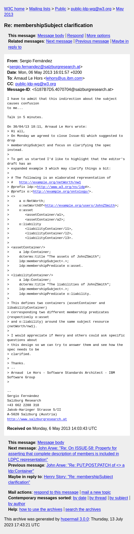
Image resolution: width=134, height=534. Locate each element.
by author (16, 504)
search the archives (83, 509)
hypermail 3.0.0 (74, 519)
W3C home (14, 9)
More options (98, 35)
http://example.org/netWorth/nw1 (50, 182)
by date (79, 498)
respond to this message (56, 492)
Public (60, 9)
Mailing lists (39, 9)
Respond (75, 35)
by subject (118, 498)
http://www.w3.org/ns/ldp (61, 187)
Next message (59, 41)
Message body (51, 35)
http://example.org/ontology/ (61, 191)
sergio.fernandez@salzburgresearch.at (44, 67)
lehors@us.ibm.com (64, 78)
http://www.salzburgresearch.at (37, 419)
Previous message (92, 41)
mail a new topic (96, 492)
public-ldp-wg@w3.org (91, 9)
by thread (98, 498)
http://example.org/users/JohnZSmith (80, 205)
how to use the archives (40, 509)
